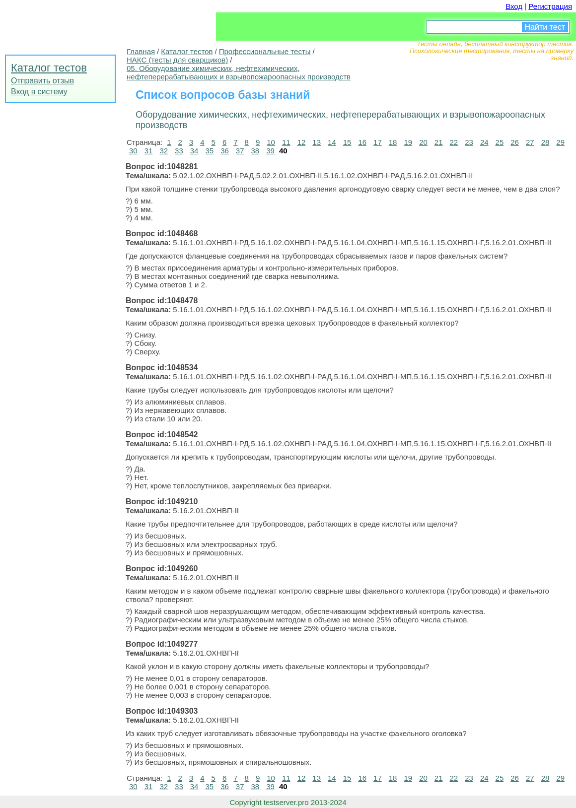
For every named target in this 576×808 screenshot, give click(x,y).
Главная (141, 51)
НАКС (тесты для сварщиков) (177, 60)
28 (545, 142)
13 (316, 142)
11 (286, 142)
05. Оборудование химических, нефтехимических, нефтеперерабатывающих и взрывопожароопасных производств (239, 72)
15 (347, 142)
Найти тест (545, 27)
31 (148, 150)
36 (224, 150)
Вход (513, 6)
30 (133, 150)
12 (301, 142)
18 (393, 142)
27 (530, 142)
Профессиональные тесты (265, 51)
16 (362, 142)
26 (514, 142)
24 (484, 142)
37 (240, 150)
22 (454, 142)
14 (332, 142)
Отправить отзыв (42, 80)
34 (194, 150)
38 (255, 150)
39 (270, 150)
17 (377, 142)
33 (179, 150)
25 (500, 142)
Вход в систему (39, 91)
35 (209, 150)
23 (469, 142)
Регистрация (550, 6)
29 (560, 142)
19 (408, 142)
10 (271, 142)
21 (438, 142)
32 (163, 150)
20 (423, 142)
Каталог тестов (49, 68)
